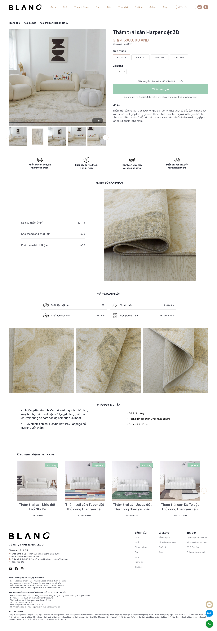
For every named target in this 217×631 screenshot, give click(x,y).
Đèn (109, 7)
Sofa (53, 7)
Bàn (98, 7)
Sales (152, 7)
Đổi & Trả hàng (193, 547)
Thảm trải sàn (81, 7)
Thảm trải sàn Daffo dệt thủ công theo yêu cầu (180, 506)
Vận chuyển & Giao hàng (197, 542)
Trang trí (123, 7)
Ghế (65, 7)
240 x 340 (159, 57)
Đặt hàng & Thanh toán (197, 537)
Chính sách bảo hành (196, 552)
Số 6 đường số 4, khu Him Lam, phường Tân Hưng (46, 559)
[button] (105, 137)
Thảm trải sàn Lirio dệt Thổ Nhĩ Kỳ (37, 506)
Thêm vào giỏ (160, 89)
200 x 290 (140, 57)
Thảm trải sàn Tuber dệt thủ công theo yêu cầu (84, 506)
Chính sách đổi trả (137, 424)
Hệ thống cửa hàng (167, 542)
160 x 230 (121, 57)
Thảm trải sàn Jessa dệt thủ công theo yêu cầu (132, 506)
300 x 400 (179, 57)
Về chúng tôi (164, 537)
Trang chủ (14, 22)
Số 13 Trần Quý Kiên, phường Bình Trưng (42, 553)
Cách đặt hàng (135, 413)
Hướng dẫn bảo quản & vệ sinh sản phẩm (148, 418)
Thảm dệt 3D (29, 22)
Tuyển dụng (164, 547)
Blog (164, 7)
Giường (139, 7)
